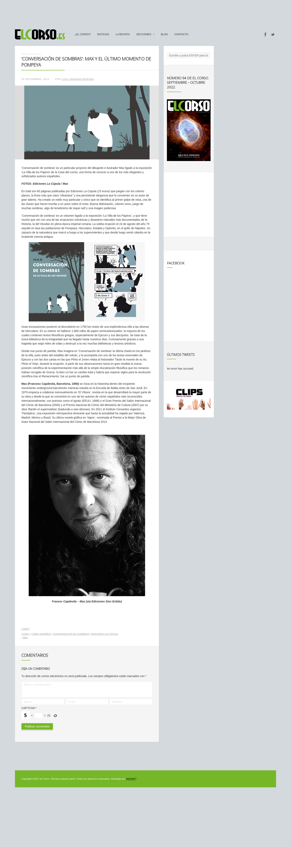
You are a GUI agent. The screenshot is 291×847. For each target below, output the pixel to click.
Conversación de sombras (71, 634)
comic (25, 634)
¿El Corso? (83, 34)
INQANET (131, 778)
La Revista (123, 34)
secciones (143, 34)
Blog (164, 34)
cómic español (41, 634)
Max (25, 637)
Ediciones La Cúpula (104, 634)
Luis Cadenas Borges (78, 79)
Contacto (181, 34)
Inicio (24, 54)
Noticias (103, 34)
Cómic (25, 629)
